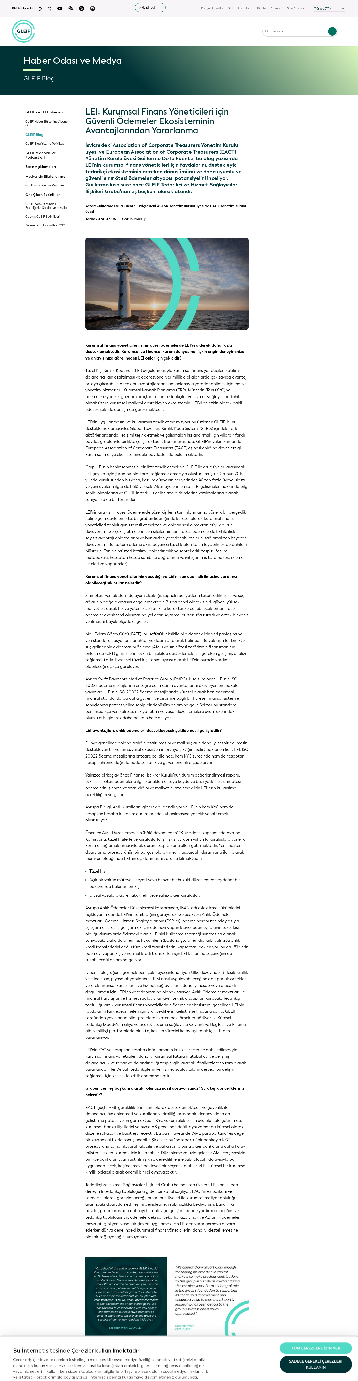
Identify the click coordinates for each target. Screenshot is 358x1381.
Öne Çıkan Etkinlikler (42, 195)
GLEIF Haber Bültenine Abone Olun (46, 123)
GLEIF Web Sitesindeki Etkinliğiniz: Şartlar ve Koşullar (46, 206)
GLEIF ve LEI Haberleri (44, 112)
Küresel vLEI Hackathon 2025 (46, 226)
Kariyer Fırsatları (213, 8)
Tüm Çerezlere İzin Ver (315, 1310)
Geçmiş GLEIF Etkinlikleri (42, 217)
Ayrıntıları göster (29, 1371)
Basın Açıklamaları (40, 167)
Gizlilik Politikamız (165, 1345)
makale (231, 685)
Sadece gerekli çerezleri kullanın (316, 1326)
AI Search (277, 8)
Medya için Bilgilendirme (45, 176)
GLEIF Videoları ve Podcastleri (40, 155)
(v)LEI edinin (150, 7)
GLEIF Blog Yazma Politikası (45, 144)
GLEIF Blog (235, 8)
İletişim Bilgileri (257, 8)
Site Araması (296, 8)
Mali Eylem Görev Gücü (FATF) (113, 634)
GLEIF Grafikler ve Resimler (44, 185)
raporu (232, 775)
